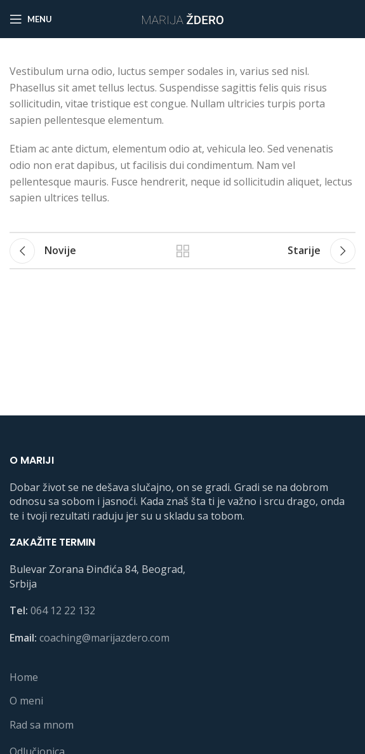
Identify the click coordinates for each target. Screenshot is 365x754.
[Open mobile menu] (30, 19)
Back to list (182, 251)
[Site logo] (183, 18)
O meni (26, 701)
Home (24, 677)
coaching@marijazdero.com (104, 638)
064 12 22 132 (62, 610)
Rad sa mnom (42, 725)
